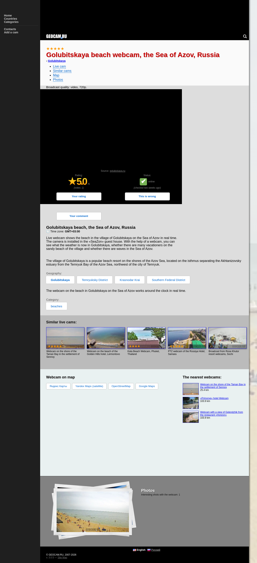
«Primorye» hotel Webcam (214, 398)
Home (8, 15)
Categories (11, 22)
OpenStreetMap (121, 386)
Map (56, 75)
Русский (155, 550)
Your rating (79, 196)
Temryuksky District (95, 280)
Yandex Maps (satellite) (89, 386)
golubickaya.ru (117, 171)
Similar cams (62, 71)
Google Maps (147, 386)
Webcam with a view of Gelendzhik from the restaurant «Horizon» (221, 413)
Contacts (10, 29)
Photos (58, 79)
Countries (10, 18)
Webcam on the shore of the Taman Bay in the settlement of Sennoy (223, 386)
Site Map (62, 557)
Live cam (59, 66)
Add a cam (11, 32)
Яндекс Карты (58, 386)
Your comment (78, 216)
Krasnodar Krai (130, 280)
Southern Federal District (168, 280)
